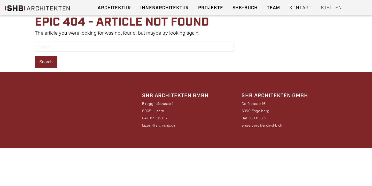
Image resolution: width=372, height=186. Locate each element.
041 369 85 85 (154, 118)
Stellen (331, 7)
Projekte (210, 7)
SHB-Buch (245, 7)
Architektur (114, 7)
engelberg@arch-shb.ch (262, 125)
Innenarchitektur (164, 7)
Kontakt (300, 7)
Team (273, 7)
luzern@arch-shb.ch (158, 125)
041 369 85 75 (254, 118)
